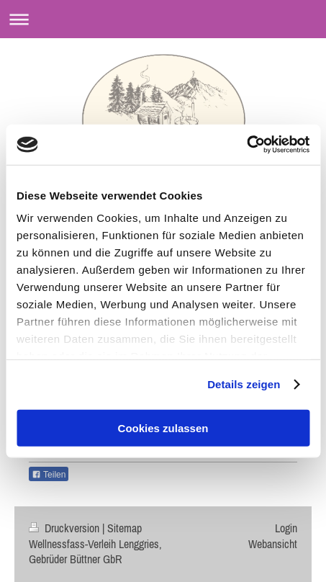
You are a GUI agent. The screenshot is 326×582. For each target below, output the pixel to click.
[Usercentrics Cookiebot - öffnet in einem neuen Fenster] (246, 144)
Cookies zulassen (163, 427)
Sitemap (124, 527)
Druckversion (65, 527)
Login (286, 527)
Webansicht (272, 543)
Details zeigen (243, 384)
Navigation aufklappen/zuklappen (163, 19)
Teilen (48, 475)
